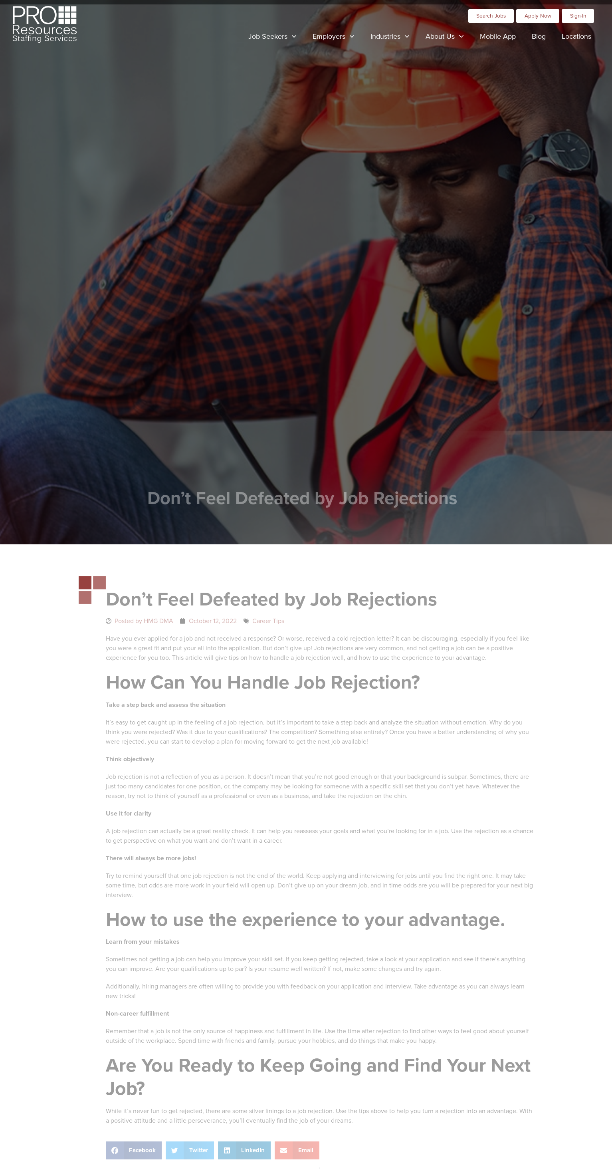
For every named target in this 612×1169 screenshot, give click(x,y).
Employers (337, 35)
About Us (449, 35)
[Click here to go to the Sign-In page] (578, 14)
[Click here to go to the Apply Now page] (537, 14)
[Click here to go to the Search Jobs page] (491, 14)
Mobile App (502, 36)
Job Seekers (276, 35)
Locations (580, 36)
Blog (543, 36)
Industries (394, 35)
